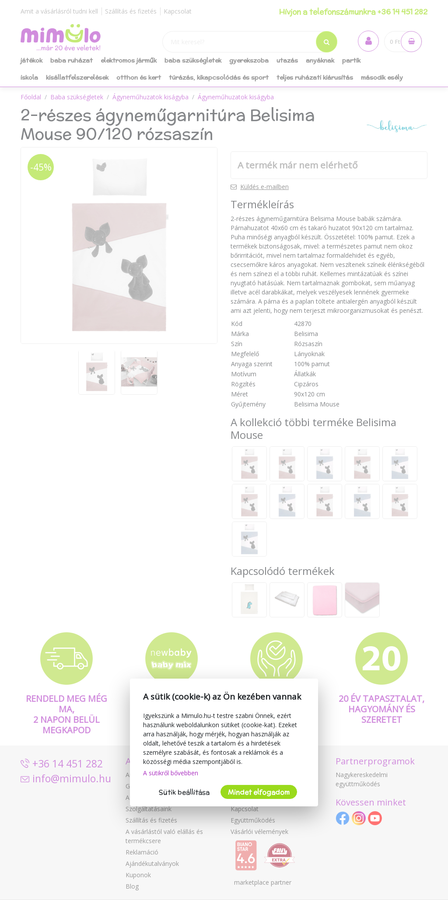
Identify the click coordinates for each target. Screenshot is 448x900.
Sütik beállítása (184, 792)
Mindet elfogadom (259, 792)
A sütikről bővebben (170, 773)
